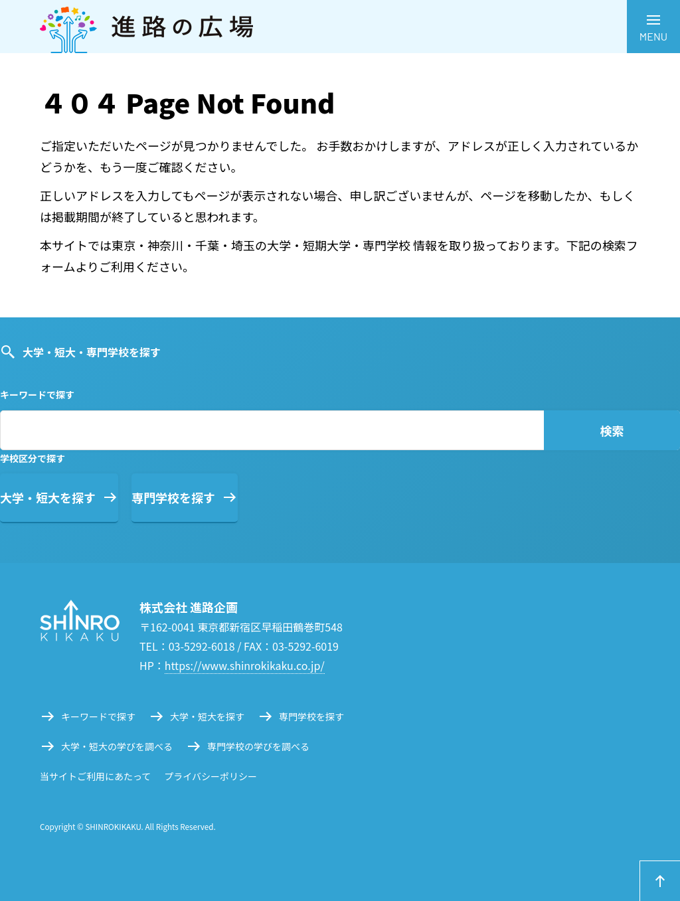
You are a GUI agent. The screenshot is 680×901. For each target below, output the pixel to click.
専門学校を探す (173, 497)
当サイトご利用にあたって (95, 776)
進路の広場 (340, 26)
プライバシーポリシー (210, 776)
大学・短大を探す (48, 497)
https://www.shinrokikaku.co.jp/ (245, 665)
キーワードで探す (98, 716)
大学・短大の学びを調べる (117, 746)
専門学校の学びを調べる (258, 746)
